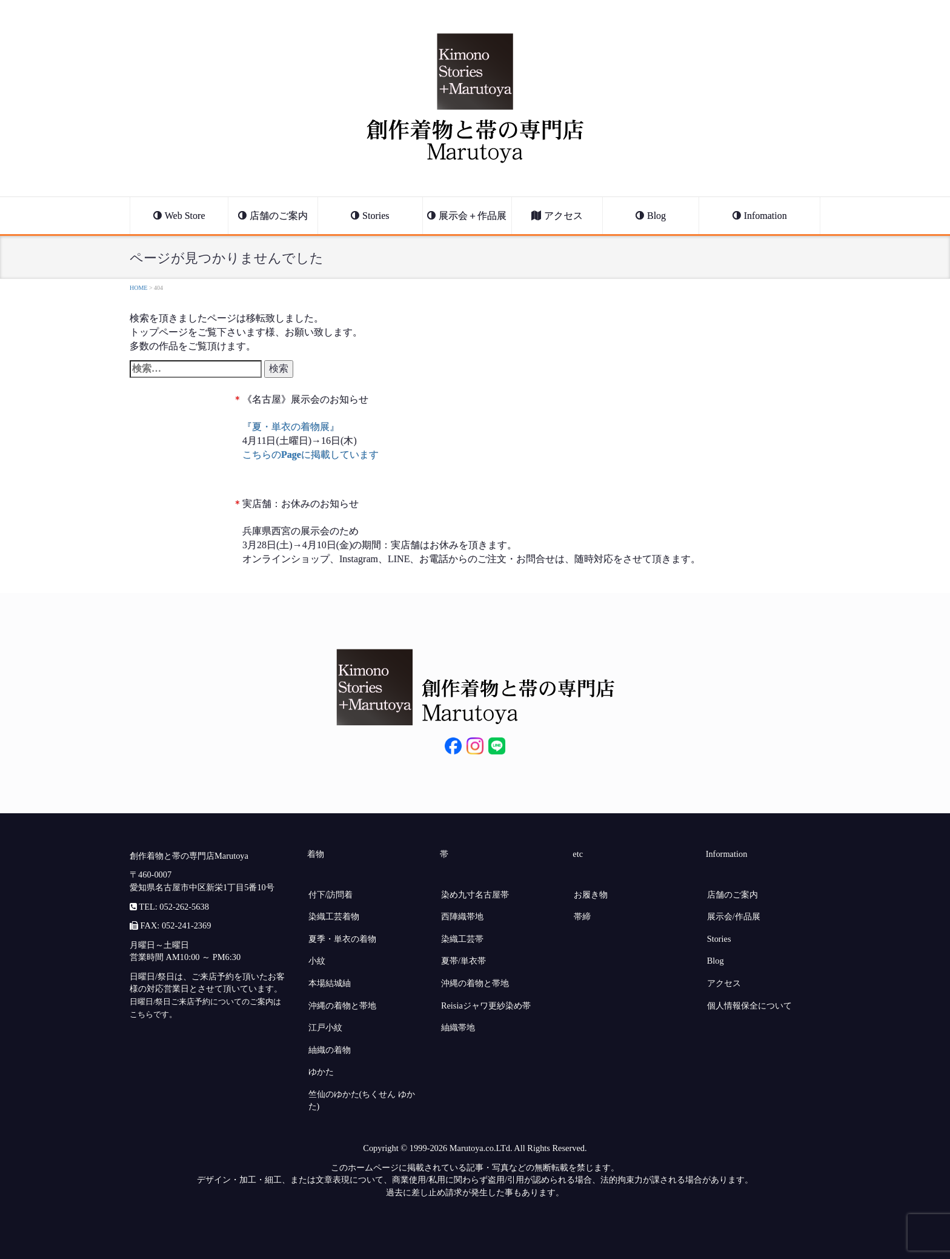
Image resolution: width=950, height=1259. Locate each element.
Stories (375, 215)
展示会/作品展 (733, 916)
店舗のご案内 (279, 215)
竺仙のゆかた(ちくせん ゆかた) (361, 1100)
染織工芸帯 (462, 939)
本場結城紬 (329, 983)
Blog (656, 215)
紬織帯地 (458, 1027)
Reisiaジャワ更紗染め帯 (486, 1005)
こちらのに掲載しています (310, 454)
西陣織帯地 (462, 916)
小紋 (316, 960)
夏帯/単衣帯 (463, 960)
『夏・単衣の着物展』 (290, 426)
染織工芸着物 (333, 916)
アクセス (563, 215)
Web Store (185, 215)
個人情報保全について (749, 1005)
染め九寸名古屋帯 (475, 894)
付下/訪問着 (330, 894)
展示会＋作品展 (473, 215)
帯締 (582, 916)
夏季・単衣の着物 (342, 939)
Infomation (765, 215)
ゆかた (321, 1071)
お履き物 (591, 894)
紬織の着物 (329, 1050)
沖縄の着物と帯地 (342, 1005)
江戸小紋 (325, 1027)
